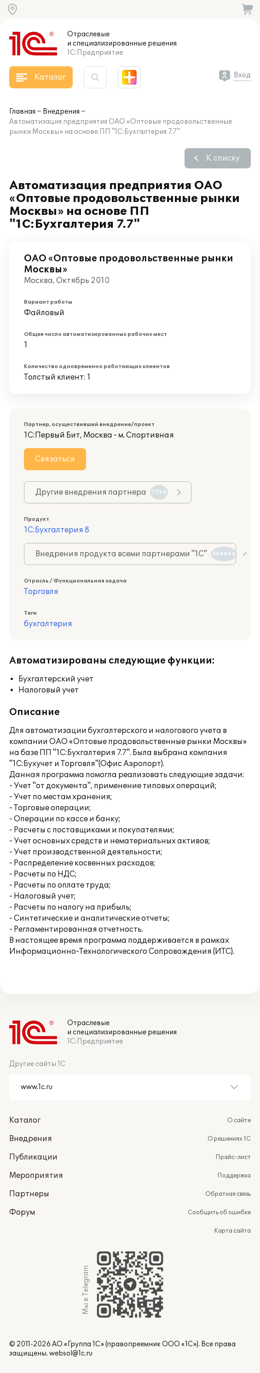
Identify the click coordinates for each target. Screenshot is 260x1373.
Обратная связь (228, 1194)
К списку (223, 158)
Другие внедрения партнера (101, 492)
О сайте (239, 1120)
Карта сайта (232, 1231)
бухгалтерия (48, 624)
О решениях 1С (229, 1138)
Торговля (41, 591)
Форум (22, 1212)
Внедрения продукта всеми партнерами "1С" (135, 554)
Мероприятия (36, 1175)
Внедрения (61, 111)
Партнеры (29, 1194)
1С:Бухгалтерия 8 (56, 530)
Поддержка (234, 1175)
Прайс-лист (233, 1157)
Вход (242, 75)
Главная (22, 111)
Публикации (33, 1157)
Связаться (55, 459)
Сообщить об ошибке (219, 1212)
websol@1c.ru (70, 1353)
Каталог (24, 1120)
